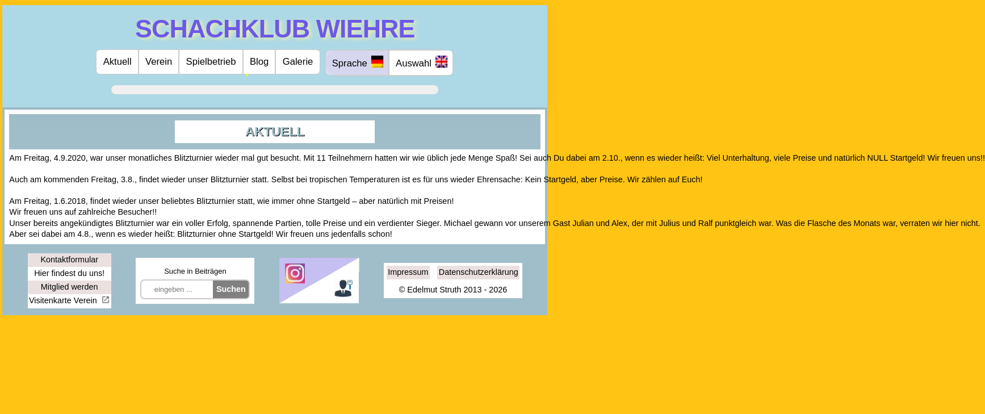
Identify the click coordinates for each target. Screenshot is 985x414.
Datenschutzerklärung (478, 272)
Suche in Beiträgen (195, 271)
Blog (259, 61)
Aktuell (117, 61)
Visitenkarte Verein (64, 300)
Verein (158, 61)
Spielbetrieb (211, 61)
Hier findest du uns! (69, 273)
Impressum (408, 272)
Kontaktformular (69, 259)
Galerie (298, 61)
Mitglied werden (69, 286)
